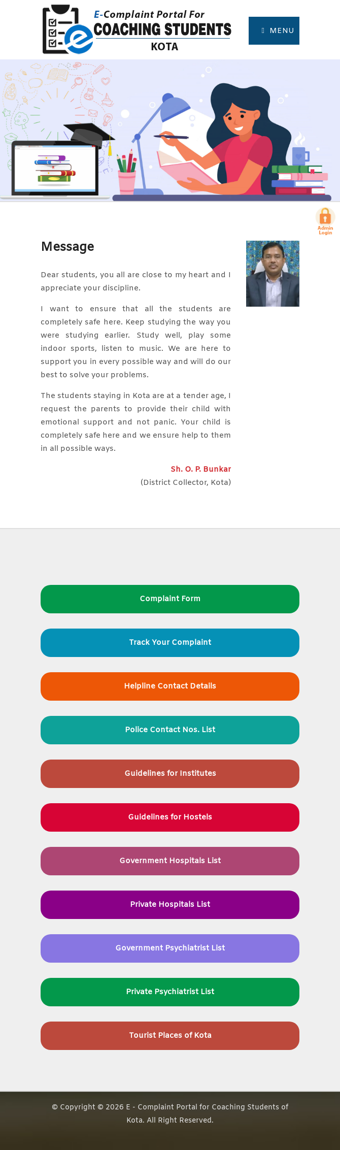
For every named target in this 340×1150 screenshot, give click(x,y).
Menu (278, 31)
